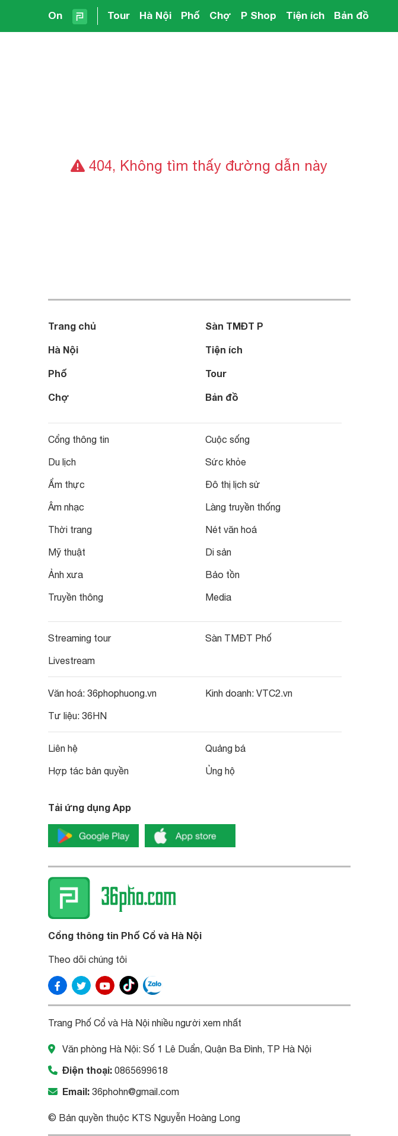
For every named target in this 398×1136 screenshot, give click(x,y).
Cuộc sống (227, 439)
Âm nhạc (66, 507)
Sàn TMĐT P (234, 325)
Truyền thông (75, 597)
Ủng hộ (220, 770)
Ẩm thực (66, 484)
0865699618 (141, 1070)
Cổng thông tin (78, 439)
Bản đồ (351, 15)
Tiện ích (305, 15)
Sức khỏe (225, 462)
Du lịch (62, 462)
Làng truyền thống (243, 507)
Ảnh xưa (65, 574)
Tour (118, 15)
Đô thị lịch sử (232, 484)
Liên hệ (63, 748)
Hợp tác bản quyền (88, 770)
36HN (94, 715)
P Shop (258, 15)
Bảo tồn (222, 574)
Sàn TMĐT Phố (238, 638)
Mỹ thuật (66, 552)
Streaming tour (79, 638)
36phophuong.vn (122, 693)
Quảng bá (225, 748)
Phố (190, 15)
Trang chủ (72, 325)
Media (218, 597)
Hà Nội (155, 15)
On (55, 15)
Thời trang (70, 529)
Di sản (218, 552)
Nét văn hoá (231, 529)
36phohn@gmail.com (135, 1091)
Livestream (71, 660)
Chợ (220, 15)
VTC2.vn (274, 693)
